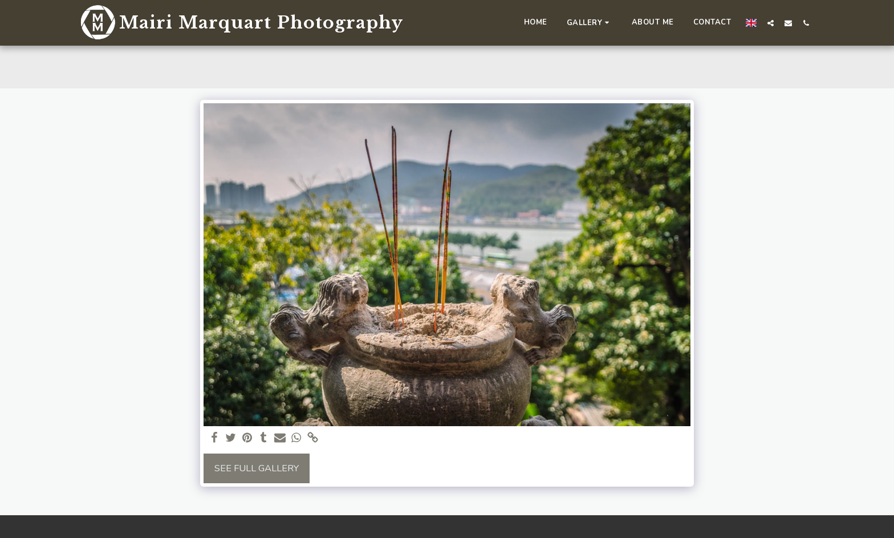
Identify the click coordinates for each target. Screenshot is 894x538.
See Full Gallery (256, 468)
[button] (589, 22)
